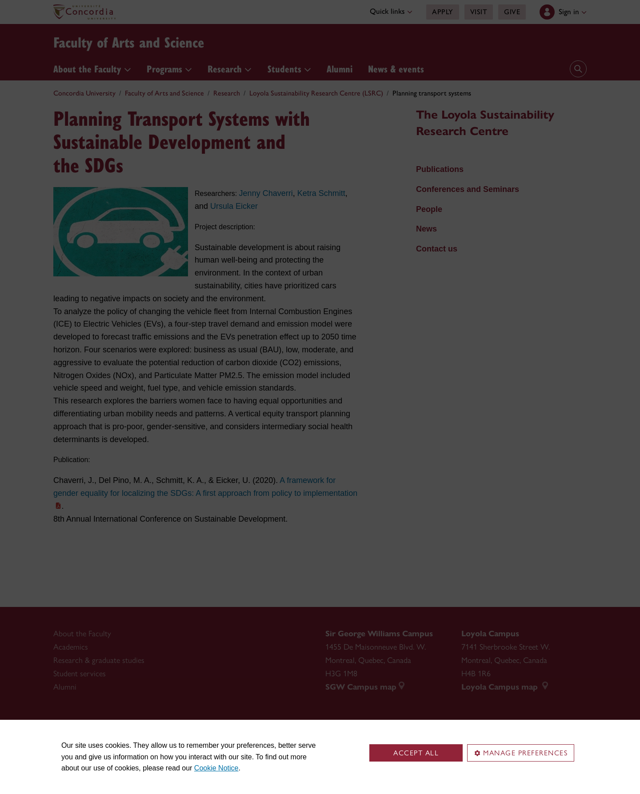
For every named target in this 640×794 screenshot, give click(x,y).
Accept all (416, 753)
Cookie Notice (216, 768)
